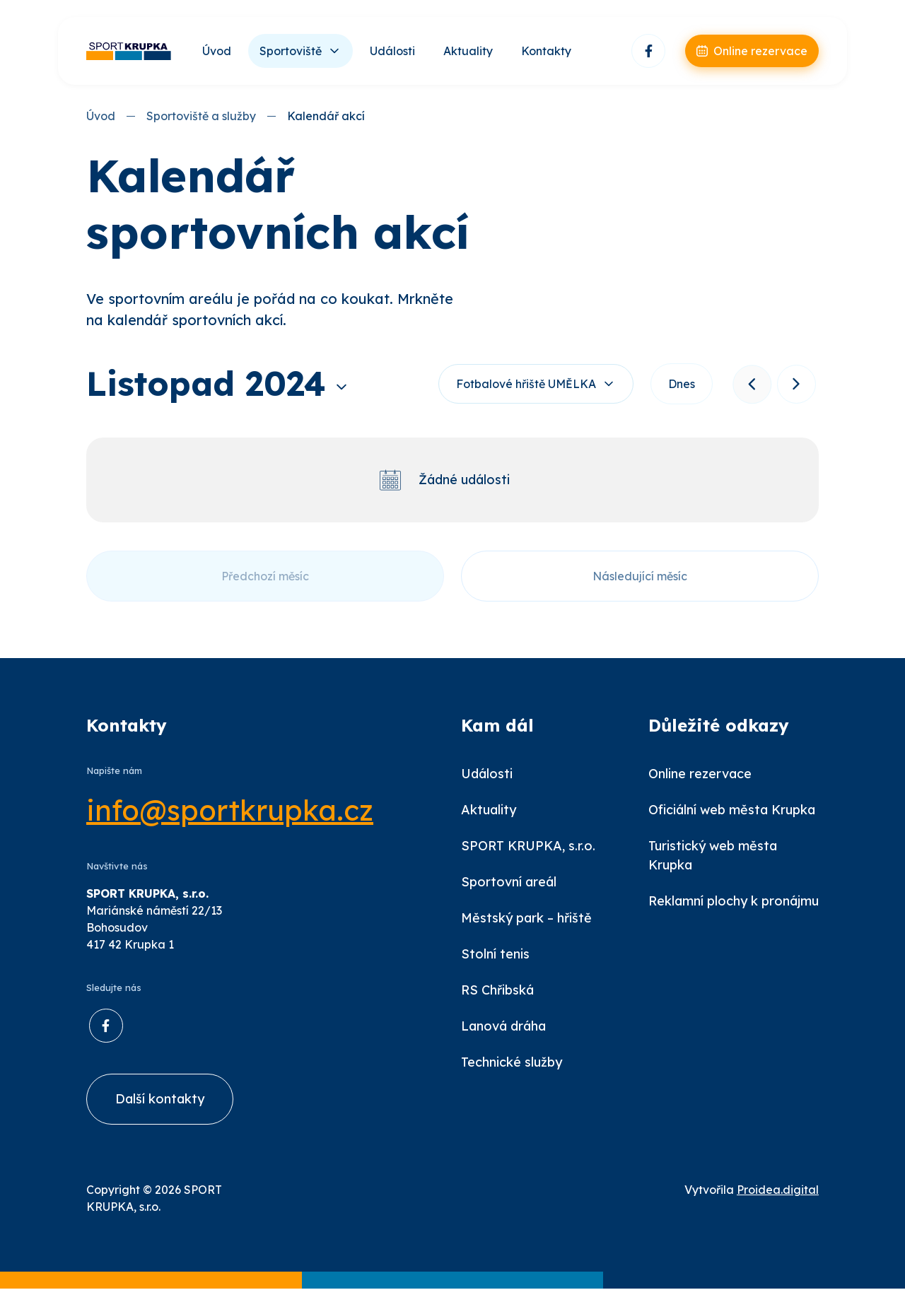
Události (392, 51)
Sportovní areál (508, 882)
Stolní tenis (495, 954)
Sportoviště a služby (201, 116)
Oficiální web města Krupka (731, 810)
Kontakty (546, 51)
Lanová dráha (503, 1027)
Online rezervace (700, 774)
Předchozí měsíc (265, 577)
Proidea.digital (778, 1191)
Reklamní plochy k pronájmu (733, 901)
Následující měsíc (639, 577)
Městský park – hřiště (526, 918)
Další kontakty (159, 1100)
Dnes (680, 384)
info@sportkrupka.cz (229, 811)
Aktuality (468, 51)
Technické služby (511, 1063)
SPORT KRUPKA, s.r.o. (528, 846)
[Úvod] (128, 51)
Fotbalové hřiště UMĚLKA (525, 384)
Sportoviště (290, 51)
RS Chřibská (497, 991)
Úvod (216, 51)
